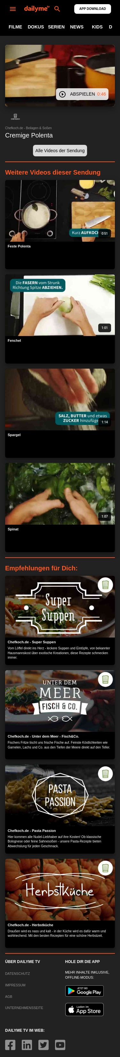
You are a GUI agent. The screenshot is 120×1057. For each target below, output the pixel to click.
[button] (15, 116)
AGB (8, 996)
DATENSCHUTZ (17, 973)
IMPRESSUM (15, 985)
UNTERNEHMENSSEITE (24, 1008)
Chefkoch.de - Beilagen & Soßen (28, 128)
